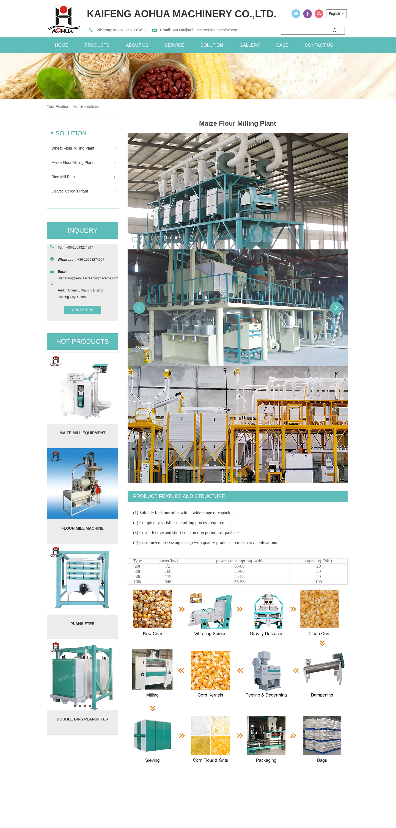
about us (137, 45)
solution (211, 45)
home (61, 45)
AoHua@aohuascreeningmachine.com (205, 30)
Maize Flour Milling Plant (72, 162)
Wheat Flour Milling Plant (72, 148)
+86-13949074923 (132, 30)
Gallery (250, 45)
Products (97, 45)
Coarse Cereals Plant (69, 191)
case (282, 45)
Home (78, 106)
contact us (319, 45)
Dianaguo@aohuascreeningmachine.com (88, 278)
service (174, 45)
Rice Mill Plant (63, 177)
